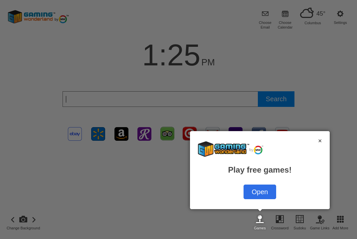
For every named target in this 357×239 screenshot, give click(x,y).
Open (260, 192)
